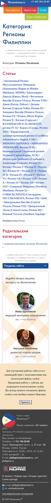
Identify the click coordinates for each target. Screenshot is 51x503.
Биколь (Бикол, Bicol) (15, 96)
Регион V (29, 174)
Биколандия (34, 92)
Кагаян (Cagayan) (26, 120)
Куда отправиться (36, 16)
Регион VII (14, 178)
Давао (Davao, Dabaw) (15, 104)
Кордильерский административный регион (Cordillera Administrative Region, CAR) (25, 135)
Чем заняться (13, 10)
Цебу (44, 198)
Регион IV (14, 170)
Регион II (30, 166)
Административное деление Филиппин (26, 243)
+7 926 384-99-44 (28, 319)
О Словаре (30, 56)
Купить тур (30, 10)
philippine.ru (8, 461)
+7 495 (21, 441)
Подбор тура (20, 476)
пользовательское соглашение (17, 494)
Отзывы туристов (37, 476)
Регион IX (16, 174)
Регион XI (12, 182)
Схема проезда (9, 479)
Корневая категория (25, 53)
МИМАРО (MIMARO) (16, 143)
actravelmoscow (16, 488)
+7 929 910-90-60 (28, 356)
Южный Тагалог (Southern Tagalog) (24, 214)
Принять (25, 402)
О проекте (7, 476)
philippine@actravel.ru (22, 485)
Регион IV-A (29, 170)
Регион (7, 166)
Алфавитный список (14, 50)
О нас (43, 10)
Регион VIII (29, 178)
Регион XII (27, 182)
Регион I (18, 166)
